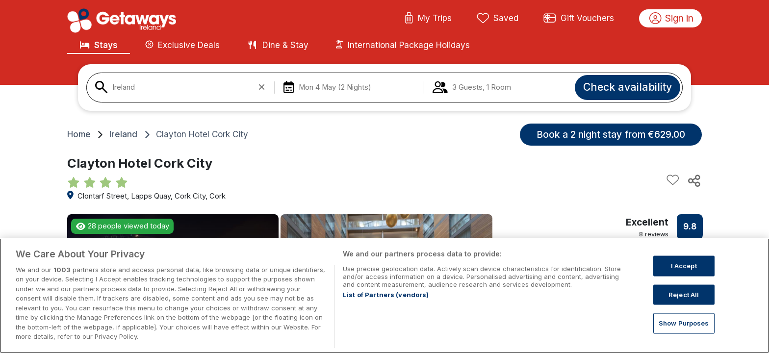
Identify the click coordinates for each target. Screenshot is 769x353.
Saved (498, 18)
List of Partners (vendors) (386, 295)
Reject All (683, 294)
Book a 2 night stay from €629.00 (611, 134)
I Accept (684, 266)
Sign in (671, 18)
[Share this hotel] (693, 180)
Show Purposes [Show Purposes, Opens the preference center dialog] (684, 323)
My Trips (428, 18)
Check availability (627, 86)
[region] (384, 295)
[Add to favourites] (673, 180)
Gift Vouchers (578, 18)
